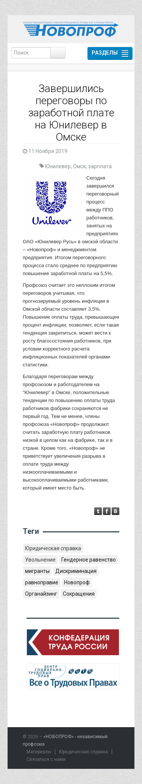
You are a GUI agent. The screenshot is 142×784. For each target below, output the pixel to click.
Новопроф (77, 582)
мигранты (37, 571)
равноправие (41, 582)
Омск (79, 166)
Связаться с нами (46, 759)
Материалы (39, 751)
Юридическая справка (53, 548)
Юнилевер (58, 166)
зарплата (100, 166)
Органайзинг (41, 594)
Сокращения (79, 594)
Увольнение (40, 560)
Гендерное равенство (88, 560)
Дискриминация (76, 571)
